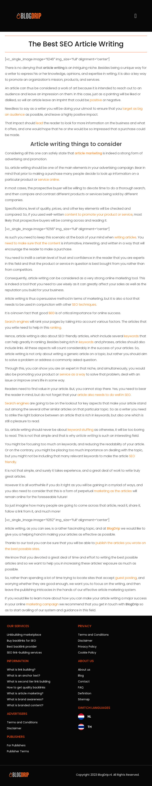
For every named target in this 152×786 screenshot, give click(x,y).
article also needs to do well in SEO (104, 395)
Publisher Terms (18, 751)
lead (39, 123)
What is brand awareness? (25, 699)
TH (89, 727)
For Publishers (16, 745)
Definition (84, 693)
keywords (131, 336)
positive (96, 100)
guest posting (126, 578)
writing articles (125, 237)
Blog (81, 676)
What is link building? (21, 670)
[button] (135, 16)
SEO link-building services (24, 653)
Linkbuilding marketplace (24, 635)
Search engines (17, 321)
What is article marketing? (25, 693)
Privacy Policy (87, 647)
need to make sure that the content (32, 243)
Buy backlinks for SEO (21, 641)
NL (89, 716)
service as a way (72, 374)
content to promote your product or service (99, 214)
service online (48, 179)
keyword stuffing (80, 429)
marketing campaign (42, 604)
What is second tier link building (28, 681)
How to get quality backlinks (26, 687)
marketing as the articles (113, 491)
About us (84, 670)
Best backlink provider (22, 647)
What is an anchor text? (23, 676)
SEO (51, 313)
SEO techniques (84, 304)
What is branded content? (25, 705)
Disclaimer (14, 728)
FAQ (81, 687)
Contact (84, 681)
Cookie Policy (87, 653)
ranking (55, 327)
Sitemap (84, 699)
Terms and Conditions (22, 722)
